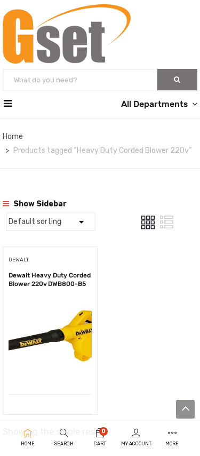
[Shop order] (50, 222)
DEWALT (19, 260)
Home (13, 136)
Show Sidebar (35, 203)
